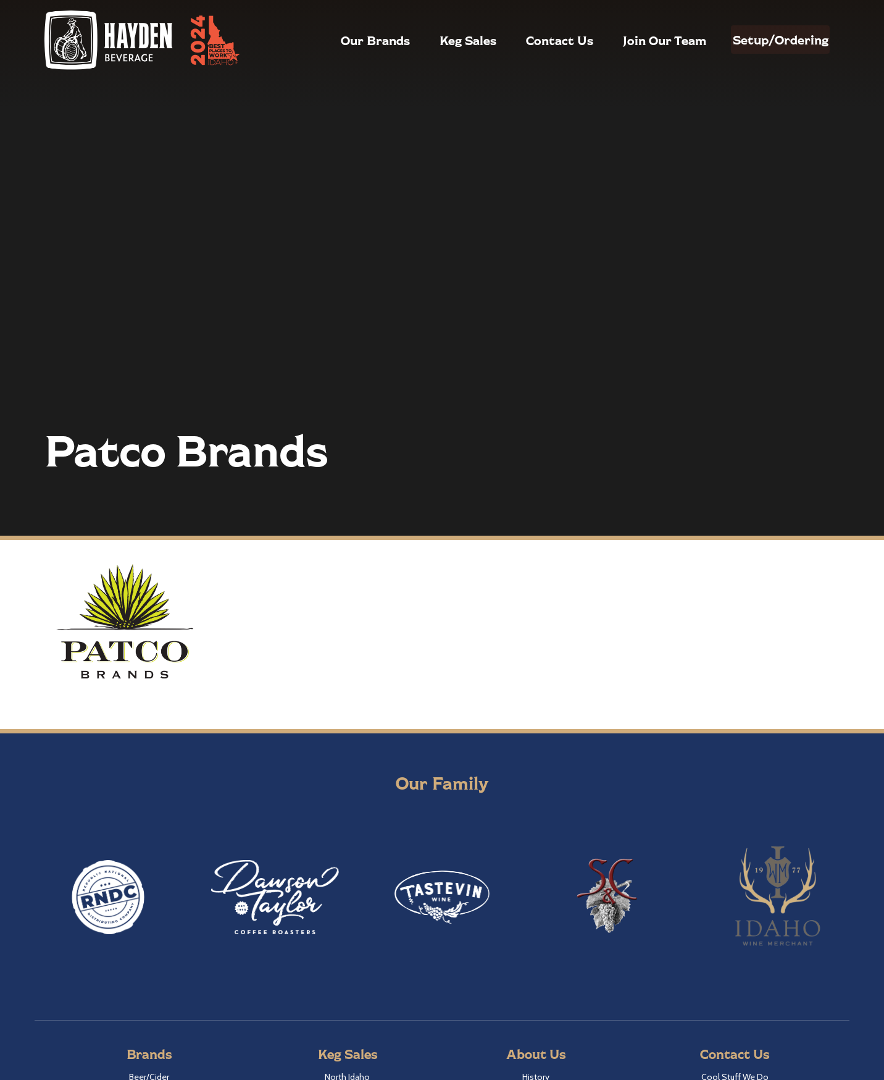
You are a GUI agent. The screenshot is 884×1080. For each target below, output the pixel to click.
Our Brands (348, 40)
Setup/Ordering (767, 39)
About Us (535, 1053)
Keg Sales (441, 40)
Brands (149, 1053)
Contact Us (533, 40)
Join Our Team (638, 40)
